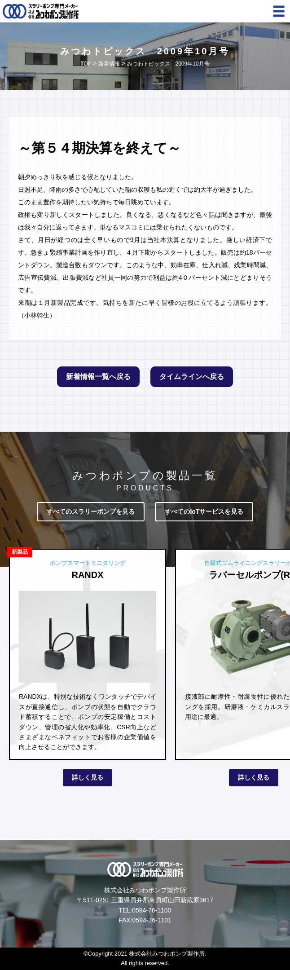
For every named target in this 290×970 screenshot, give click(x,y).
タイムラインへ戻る (191, 376)
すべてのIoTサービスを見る (204, 511)
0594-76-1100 (151, 910)
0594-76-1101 (151, 920)
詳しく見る (87, 777)
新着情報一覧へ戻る (98, 376)
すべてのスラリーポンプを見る (91, 511)
